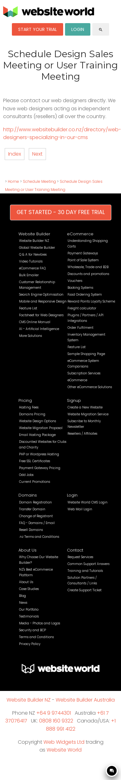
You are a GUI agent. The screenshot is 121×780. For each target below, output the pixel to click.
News (23, 602)
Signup (74, 400)
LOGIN (77, 29)
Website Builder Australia (85, 699)
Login (72, 495)
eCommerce (80, 234)
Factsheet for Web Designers (41, 315)
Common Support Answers (88, 564)
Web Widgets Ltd (63, 742)
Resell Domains (31, 530)
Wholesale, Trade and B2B (88, 267)
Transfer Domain (32, 509)
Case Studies (29, 589)
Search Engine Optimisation (41, 294)
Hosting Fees (28, 407)
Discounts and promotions (88, 274)
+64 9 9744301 (53, 713)
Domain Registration (35, 502)
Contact (75, 550)
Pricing (25, 400)
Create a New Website (85, 407)
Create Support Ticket (85, 590)
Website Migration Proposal (41, 428)
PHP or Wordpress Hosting (39, 454)
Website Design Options (37, 421)
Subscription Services (84, 373)
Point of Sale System (83, 260)
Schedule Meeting (39, 181)
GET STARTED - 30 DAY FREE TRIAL (61, 212)
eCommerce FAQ (32, 268)
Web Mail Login (80, 509)
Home (13, 181)
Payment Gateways (83, 253)
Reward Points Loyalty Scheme (91, 301)
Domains (27, 495)
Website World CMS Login (88, 502)
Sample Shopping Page (86, 354)
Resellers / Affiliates (82, 433)
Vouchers (75, 280)
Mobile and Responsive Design (43, 301)
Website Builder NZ (34, 240)
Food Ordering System (85, 294)
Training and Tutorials (85, 570)
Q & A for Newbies (33, 254)
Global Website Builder (37, 247)
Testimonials (29, 616)
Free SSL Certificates (34, 461)
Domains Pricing (32, 414)
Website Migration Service (88, 414)
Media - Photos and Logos (39, 623)
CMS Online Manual (34, 322)
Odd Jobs (26, 474)
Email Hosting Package (37, 434)
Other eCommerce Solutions (90, 387)
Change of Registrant (36, 516)
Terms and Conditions (36, 637)
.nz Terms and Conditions (39, 536)
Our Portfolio (28, 609)
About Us (27, 550)
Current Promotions (34, 481)
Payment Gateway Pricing (39, 468)
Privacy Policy (29, 644)
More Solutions (30, 335)
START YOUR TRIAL (37, 29)
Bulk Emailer (29, 275)
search (100, 30)
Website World (64, 749)
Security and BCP (32, 630)
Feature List (28, 308)
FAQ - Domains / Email (37, 523)
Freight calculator (82, 308)
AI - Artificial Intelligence (39, 329)
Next (37, 154)
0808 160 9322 (56, 720)
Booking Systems (80, 287)
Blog (22, 595)
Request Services (80, 557)
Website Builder (34, 234)
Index (14, 154)
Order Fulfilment (80, 327)
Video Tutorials (31, 261)
